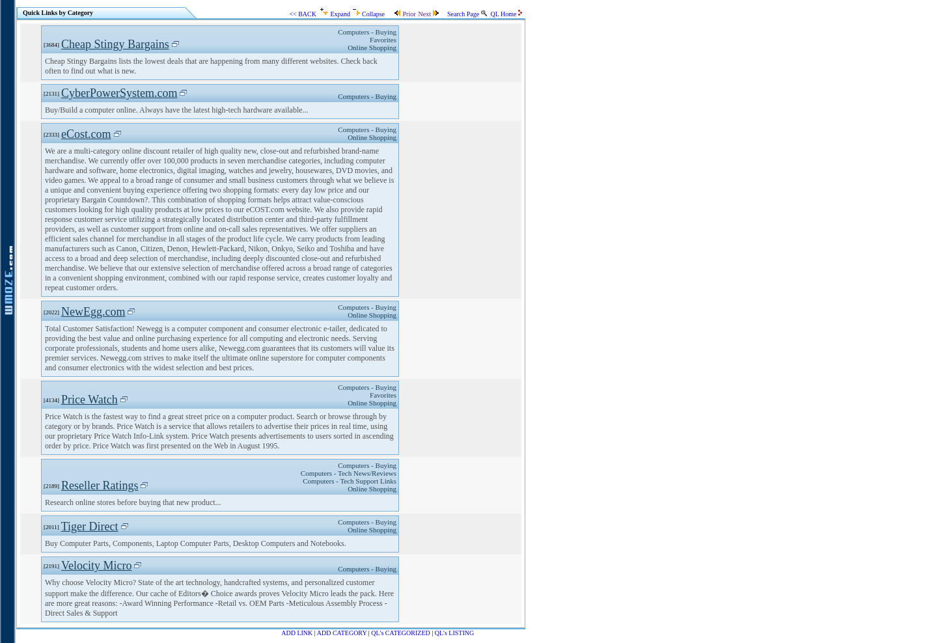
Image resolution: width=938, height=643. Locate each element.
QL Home (506, 14)
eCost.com (86, 134)
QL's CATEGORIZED (400, 632)
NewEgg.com (93, 311)
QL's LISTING (454, 632)
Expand (335, 14)
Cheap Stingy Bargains (115, 44)
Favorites (383, 40)
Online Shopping (372, 47)
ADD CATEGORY (342, 632)
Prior (404, 14)
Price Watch (89, 399)
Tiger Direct (89, 526)
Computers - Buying (367, 32)
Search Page (467, 14)
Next (428, 14)
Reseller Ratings (99, 485)
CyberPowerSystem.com (119, 93)
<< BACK (302, 14)
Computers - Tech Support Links (349, 481)
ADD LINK (296, 632)
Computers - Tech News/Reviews (348, 473)
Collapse (369, 14)
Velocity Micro (96, 565)
